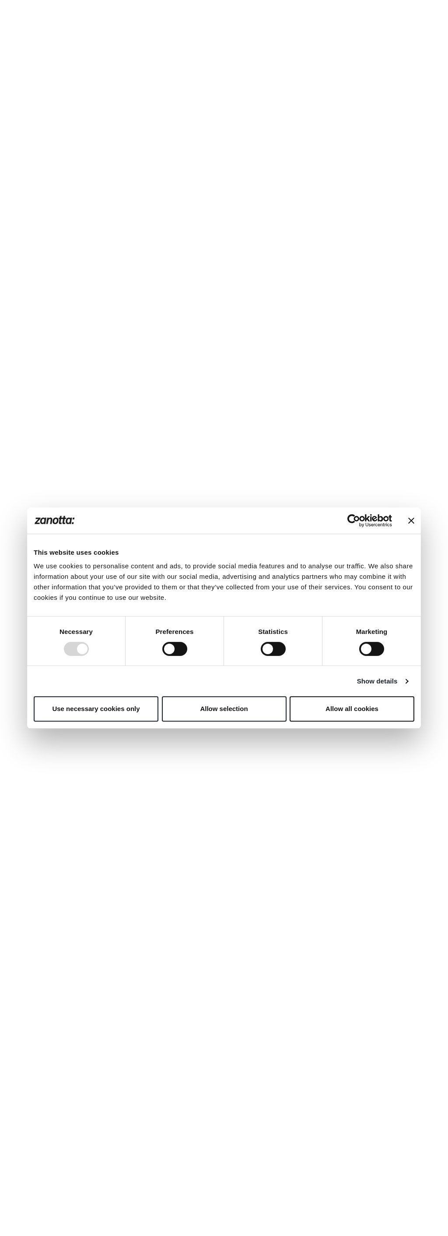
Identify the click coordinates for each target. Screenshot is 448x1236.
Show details (377, 681)
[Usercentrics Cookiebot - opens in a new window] (353, 520)
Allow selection (224, 708)
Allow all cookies (352, 708)
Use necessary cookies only (96, 708)
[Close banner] (411, 521)
